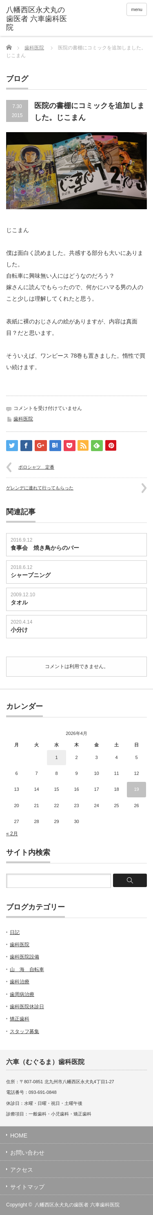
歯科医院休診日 (27, 1006)
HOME (18, 1135)
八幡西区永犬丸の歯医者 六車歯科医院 (77, 1205)
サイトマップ (27, 1187)
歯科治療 (19, 982)
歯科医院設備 (24, 957)
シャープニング (31, 575)
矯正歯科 (19, 1019)
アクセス (21, 1169)
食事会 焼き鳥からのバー (45, 547)
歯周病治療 (22, 994)
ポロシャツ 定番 (36, 467)
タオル (19, 602)
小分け (19, 629)
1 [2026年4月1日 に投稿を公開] (56, 757)
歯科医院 (34, 48)
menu (136, 9)
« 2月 (12, 834)
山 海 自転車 (27, 969)
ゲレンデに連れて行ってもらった (39, 487)
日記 (15, 932)
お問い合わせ (27, 1152)
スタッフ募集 (24, 1031)
